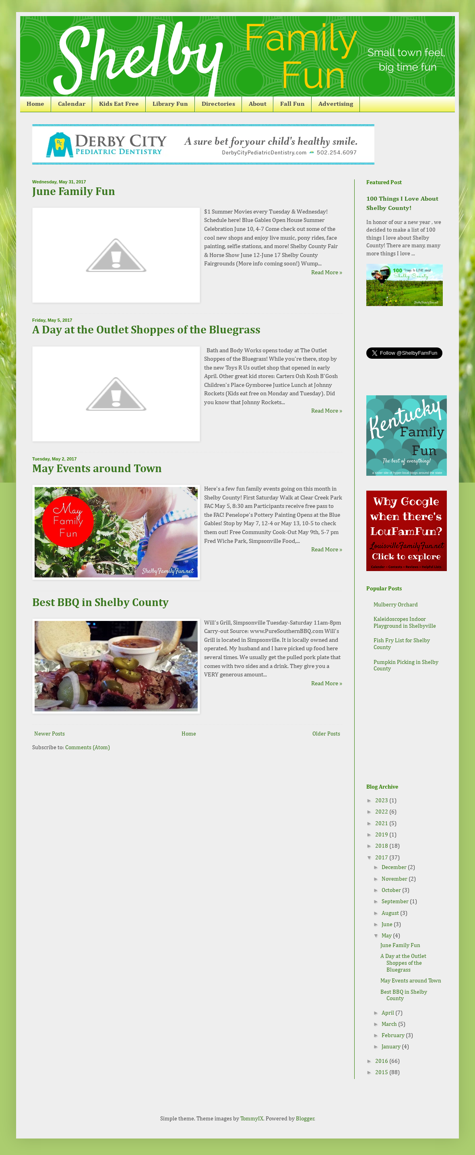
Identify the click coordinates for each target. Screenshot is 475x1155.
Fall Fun (292, 104)
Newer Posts (49, 734)
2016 (382, 1061)
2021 (382, 823)
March (390, 1024)
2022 (382, 812)
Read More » (326, 272)
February (394, 1035)
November (395, 879)
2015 (382, 1072)
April (388, 1013)
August (391, 913)
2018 (382, 846)
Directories (218, 104)
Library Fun (170, 104)
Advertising (335, 104)
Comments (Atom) (87, 747)
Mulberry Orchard (396, 605)
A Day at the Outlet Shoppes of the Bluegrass (146, 330)
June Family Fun (73, 191)
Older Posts (326, 734)
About (257, 104)
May (387, 936)
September (396, 901)
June (388, 924)
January (392, 1047)
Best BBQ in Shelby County (100, 602)
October (392, 890)
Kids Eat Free (119, 104)
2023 (382, 801)
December (395, 867)
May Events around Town (97, 469)
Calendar (71, 104)
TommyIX (251, 1119)
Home (35, 104)
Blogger (305, 1119)
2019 (382, 835)
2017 (382, 858)
